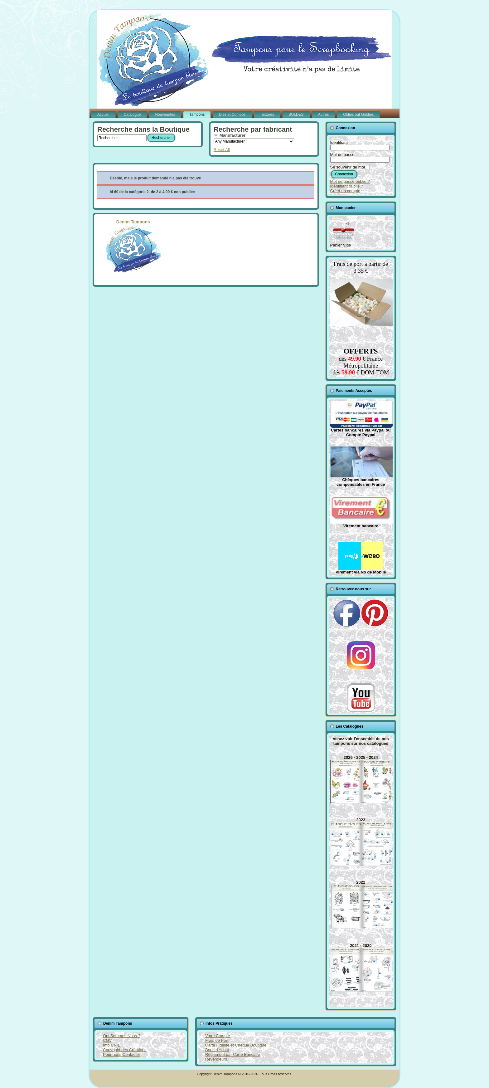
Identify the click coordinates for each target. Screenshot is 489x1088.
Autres (323, 114)
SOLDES (296, 114)
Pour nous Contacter (121, 1054)
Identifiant (339, 142)
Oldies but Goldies (358, 114)
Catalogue (132, 114)
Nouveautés (165, 114)
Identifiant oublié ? (346, 186)
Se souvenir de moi (347, 167)
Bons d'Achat (217, 1049)
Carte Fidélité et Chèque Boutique (235, 1045)
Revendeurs (216, 1059)
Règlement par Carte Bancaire (232, 1054)
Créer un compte (345, 190)
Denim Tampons (133, 245)
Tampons (197, 114)
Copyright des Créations (124, 1049)
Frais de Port (216, 1040)
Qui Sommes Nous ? (121, 1035)
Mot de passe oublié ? (350, 181)
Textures (267, 114)
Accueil (103, 114)
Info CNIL (111, 1045)
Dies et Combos (232, 114)
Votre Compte (217, 1035)
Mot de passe (342, 154)
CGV (107, 1040)
